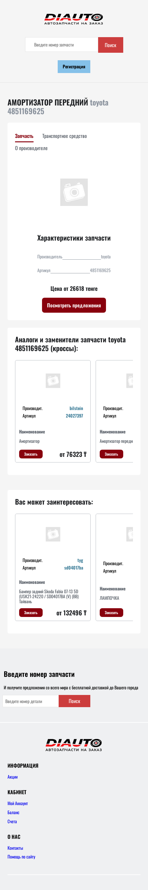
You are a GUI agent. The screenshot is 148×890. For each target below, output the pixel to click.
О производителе (31, 148)
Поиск (110, 45)
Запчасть (24, 135)
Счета (12, 821)
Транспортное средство (64, 135)
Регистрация (74, 66)
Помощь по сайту (21, 856)
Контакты (15, 847)
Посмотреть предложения (74, 305)
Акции (13, 776)
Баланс (13, 812)
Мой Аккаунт (18, 803)
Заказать (31, 454)
